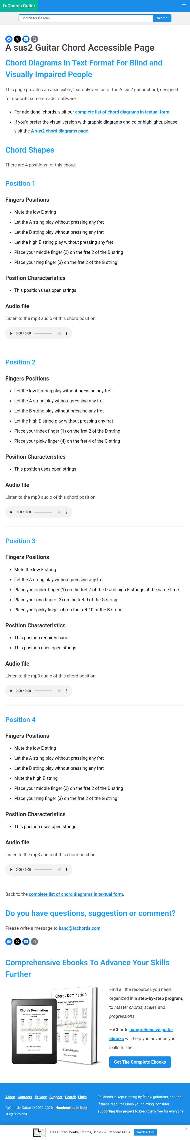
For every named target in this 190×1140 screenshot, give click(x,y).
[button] (184, 6)
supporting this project (116, 1111)
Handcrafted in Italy (71, 1108)
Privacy (41, 1097)
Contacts (25, 1097)
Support (55, 1097)
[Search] (86, 18)
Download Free (145, 1132)
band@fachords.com (80, 928)
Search (162, 18)
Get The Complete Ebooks (140, 1062)
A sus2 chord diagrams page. (60, 131)
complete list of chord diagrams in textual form (122, 112)
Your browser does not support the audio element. (38, 333)
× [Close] (186, 1128)
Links (82, 1097)
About (10, 1097)
